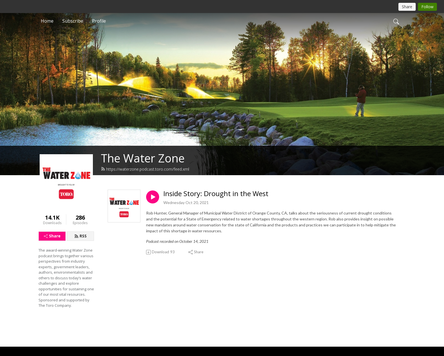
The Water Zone (143, 158)
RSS (80, 236)
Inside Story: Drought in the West (215, 194)
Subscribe (72, 21)
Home (47, 21)
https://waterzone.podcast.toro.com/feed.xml (145, 169)
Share (52, 236)
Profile (99, 21)
